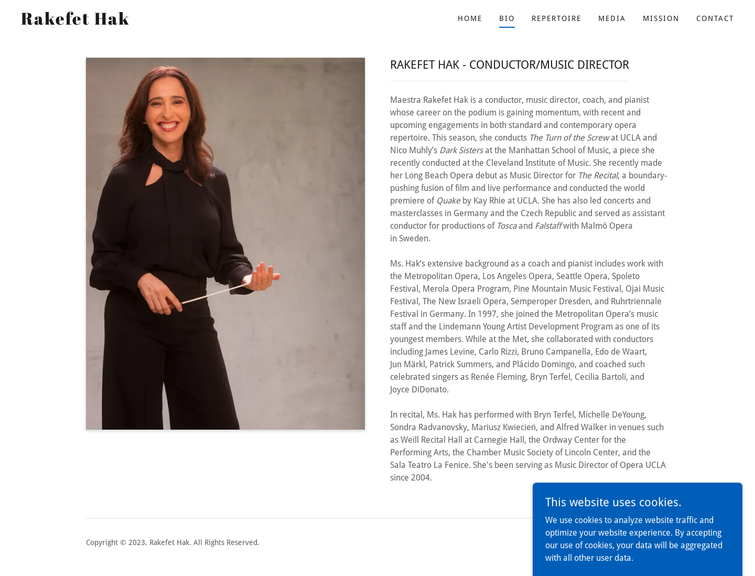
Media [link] (612, 18)
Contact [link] (715, 18)
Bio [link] (507, 18)
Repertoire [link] (556, 18)
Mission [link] (661, 18)
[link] (75, 22)
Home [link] (470, 18)
